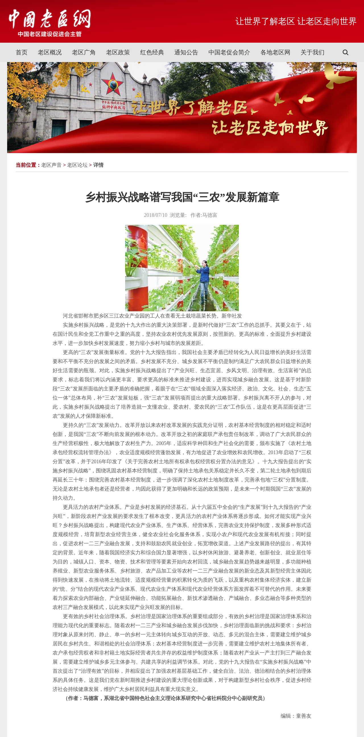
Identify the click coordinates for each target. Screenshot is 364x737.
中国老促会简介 (229, 52)
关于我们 (312, 52)
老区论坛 (77, 165)
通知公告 (186, 52)
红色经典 (152, 52)
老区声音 (51, 165)
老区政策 (118, 52)
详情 (98, 165)
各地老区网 (275, 52)
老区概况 (50, 52)
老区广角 (84, 52)
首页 (22, 52)
